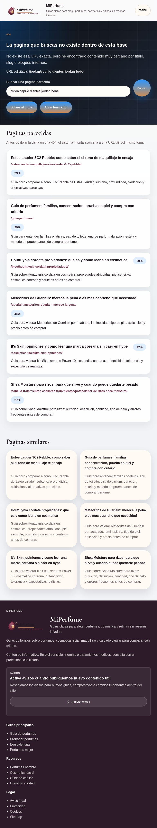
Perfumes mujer (21, 749)
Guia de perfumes (23, 733)
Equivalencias (20, 744)
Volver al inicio (21, 107)
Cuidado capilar (21, 778)
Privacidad (17, 806)
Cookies (16, 811)
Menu (143, 10)
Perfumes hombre (23, 767)
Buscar (142, 88)
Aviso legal (18, 800)
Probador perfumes (24, 739)
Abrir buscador (56, 107)
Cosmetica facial (22, 772)
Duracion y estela (22, 783)
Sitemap (16, 817)
